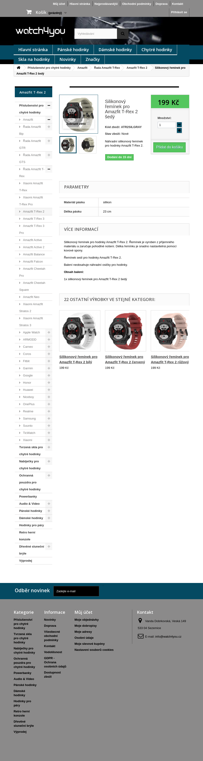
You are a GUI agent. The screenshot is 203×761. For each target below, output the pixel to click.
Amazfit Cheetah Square (32, 286)
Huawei (27, 389)
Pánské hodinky (73, 49)
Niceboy (28, 397)
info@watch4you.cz (168, 636)
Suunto (27, 425)
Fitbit (26, 361)
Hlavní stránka (80, 4)
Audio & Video (29, 503)
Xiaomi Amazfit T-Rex (31, 187)
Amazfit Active (32, 240)
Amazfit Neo (30, 297)
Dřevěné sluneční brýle (31, 550)
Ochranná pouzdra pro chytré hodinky (29, 482)
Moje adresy (83, 631)
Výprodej (25, 560)
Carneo (27, 346)
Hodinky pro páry (31, 525)
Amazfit (82, 67)
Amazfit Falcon (32, 261)
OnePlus (28, 404)
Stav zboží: (113, 133)
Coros (26, 354)
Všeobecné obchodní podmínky (52, 636)
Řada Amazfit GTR (30, 144)
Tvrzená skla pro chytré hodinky (31, 450)
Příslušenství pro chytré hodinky (49, 67)
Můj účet (59, 4)
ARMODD (29, 339)
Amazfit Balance (33, 254)
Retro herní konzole (27, 536)
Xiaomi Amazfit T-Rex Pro (31, 201)
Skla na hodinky (34, 59)
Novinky (67, 59)
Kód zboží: (112, 127)
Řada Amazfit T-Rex (107, 67)
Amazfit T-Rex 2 (137, 67)
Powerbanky (28, 496)
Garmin (27, 368)
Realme (27, 411)
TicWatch (28, 433)
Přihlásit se (179, 12)
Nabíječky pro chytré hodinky (29, 465)
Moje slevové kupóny (89, 643)
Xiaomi (27, 440)
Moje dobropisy (85, 625)
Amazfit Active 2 (33, 247)
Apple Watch (31, 332)
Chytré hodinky (156, 49)
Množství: (165, 118)
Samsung (29, 418)
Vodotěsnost (53, 652)
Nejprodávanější (106, 4)
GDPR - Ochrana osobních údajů (55, 662)
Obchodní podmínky (136, 4)
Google (27, 375)
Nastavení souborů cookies (94, 649)
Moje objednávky (86, 619)
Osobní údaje (83, 637)
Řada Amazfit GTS (30, 158)
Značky (93, 59)
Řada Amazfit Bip (30, 130)
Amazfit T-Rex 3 (33, 218)
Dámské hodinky (115, 49)
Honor (26, 382)
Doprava (162, 4)
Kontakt (177, 4)
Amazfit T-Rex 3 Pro (31, 229)
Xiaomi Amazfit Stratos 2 (31, 307)
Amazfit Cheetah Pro (32, 272)
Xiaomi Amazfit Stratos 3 (31, 321)
